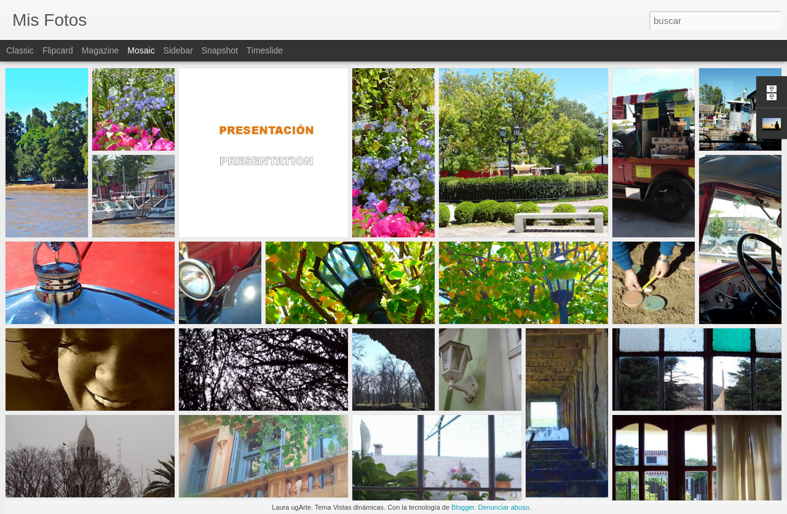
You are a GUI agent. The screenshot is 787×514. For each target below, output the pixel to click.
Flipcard (57, 50)
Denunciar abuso (503, 507)
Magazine (100, 50)
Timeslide (265, 50)
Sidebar (178, 50)
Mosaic (140, 50)
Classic (20, 50)
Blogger (462, 507)
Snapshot (220, 50)
